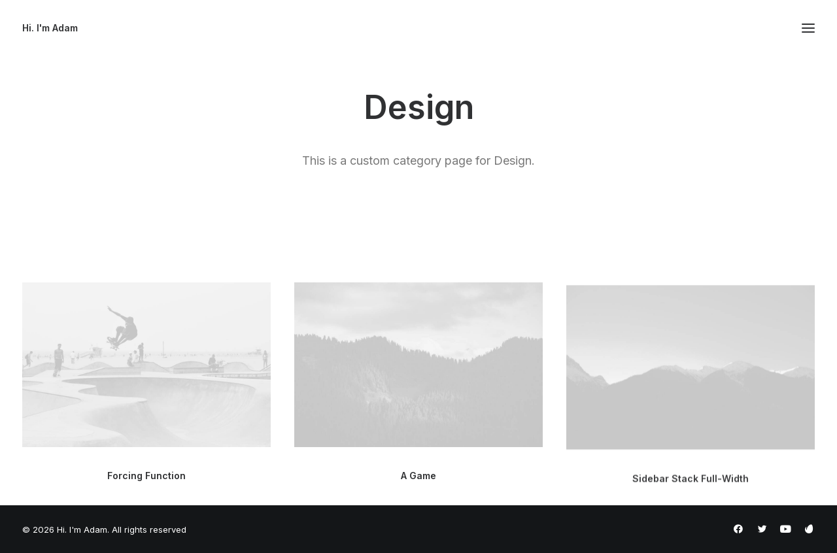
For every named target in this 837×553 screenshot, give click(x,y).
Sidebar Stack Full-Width (690, 488)
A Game (418, 477)
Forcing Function (146, 475)
